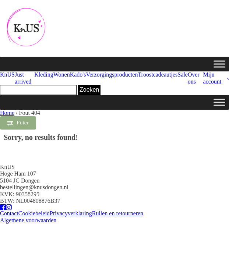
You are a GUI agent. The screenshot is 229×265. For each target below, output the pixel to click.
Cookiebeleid (34, 213)
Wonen (61, 74)
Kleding (43, 74)
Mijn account (212, 77)
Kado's (78, 74)
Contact (9, 213)
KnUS (7, 74)
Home (7, 113)
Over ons (194, 77)
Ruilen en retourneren (118, 213)
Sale (182, 74)
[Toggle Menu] (219, 64)
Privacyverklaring (71, 213)
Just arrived (23, 77)
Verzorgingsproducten (112, 74)
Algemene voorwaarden (28, 220)
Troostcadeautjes (157, 74)
